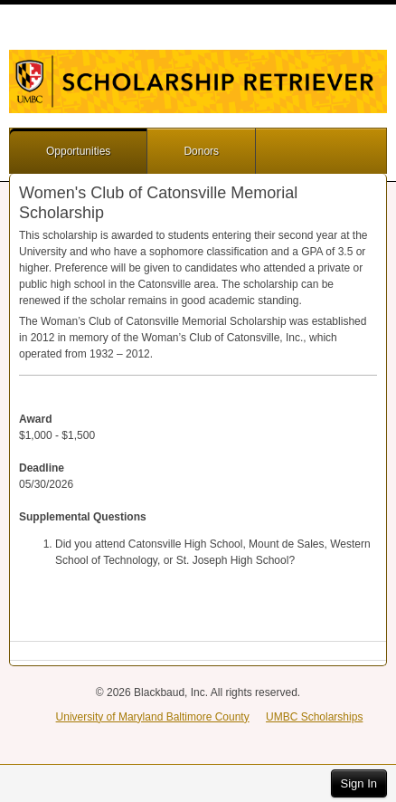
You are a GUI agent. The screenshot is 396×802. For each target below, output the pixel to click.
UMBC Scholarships (314, 717)
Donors (201, 151)
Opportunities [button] (78, 151)
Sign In (359, 783)
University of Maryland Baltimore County (153, 717)
